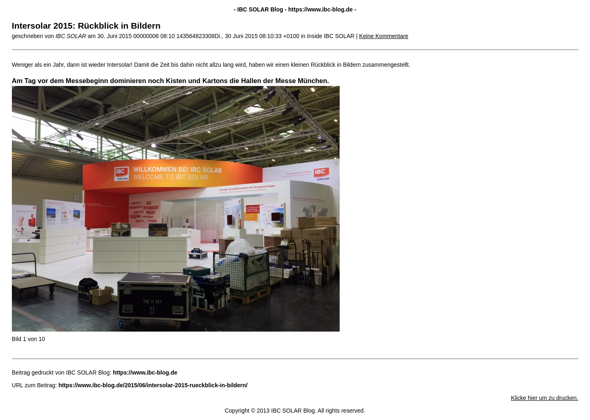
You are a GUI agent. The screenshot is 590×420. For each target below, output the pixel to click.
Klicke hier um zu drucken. (544, 398)
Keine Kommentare (383, 36)
